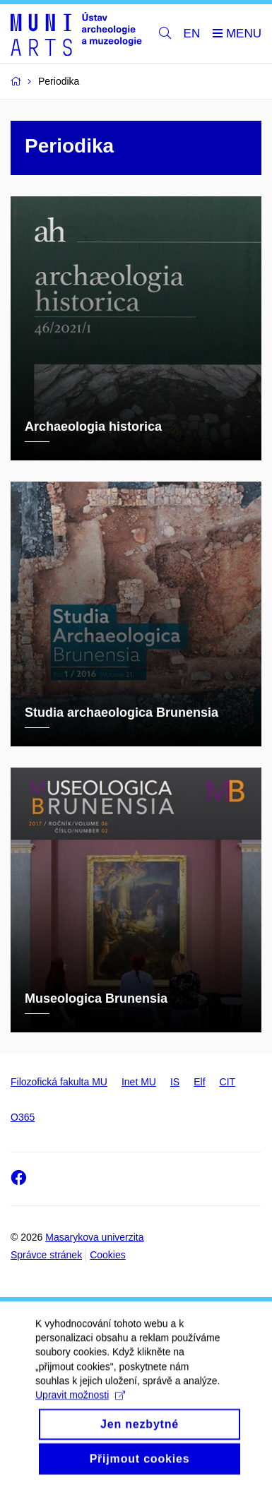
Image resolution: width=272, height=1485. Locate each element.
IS (174, 1081)
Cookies (108, 1254)
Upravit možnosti (80, 1408)
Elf (199, 1081)
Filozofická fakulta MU (59, 1081)
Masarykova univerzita (94, 1237)
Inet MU (139, 1081)
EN (192, 33)
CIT (228, 1081)
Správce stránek (46, 1254)
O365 (23, 1117)
